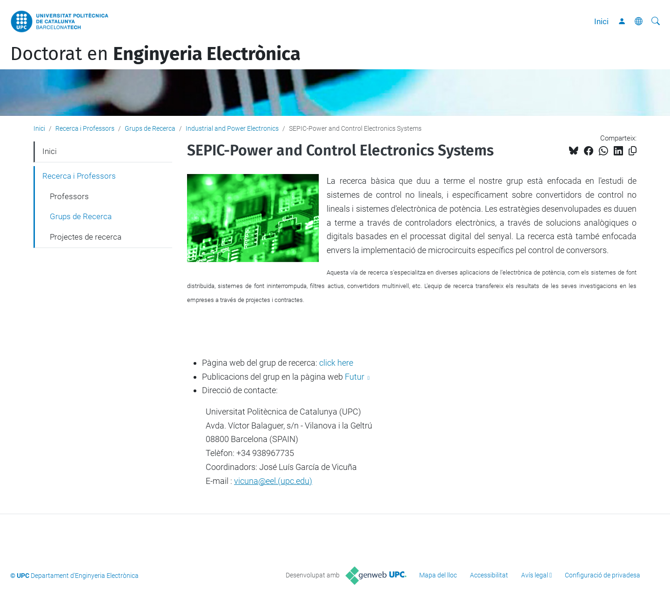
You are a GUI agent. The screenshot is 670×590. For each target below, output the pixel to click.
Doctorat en (155, 54)
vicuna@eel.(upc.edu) (273, 481)
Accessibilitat (489, 575)
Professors (69, 196)
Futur (355, 377)
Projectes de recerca (85, 236)
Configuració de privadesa (602, 575)
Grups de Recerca (150, 128)
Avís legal (534, 575)
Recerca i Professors (84, 128)
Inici (601, 21)
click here (336, 363)
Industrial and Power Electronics (232, 128)
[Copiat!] (632, 151)
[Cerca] (655, 21)
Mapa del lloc (438, 575)
